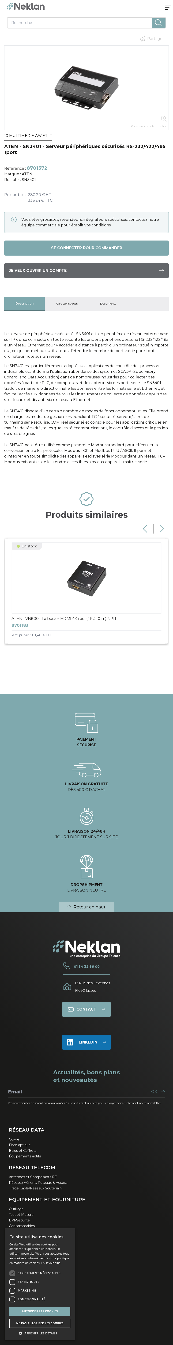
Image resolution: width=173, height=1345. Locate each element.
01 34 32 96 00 (87, 966)
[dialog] (40, 1284)
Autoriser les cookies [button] (40, 1311)
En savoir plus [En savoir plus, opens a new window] (50, 1263)
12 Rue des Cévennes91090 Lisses (92, 987)
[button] (39, 1333)
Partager (152, 39)
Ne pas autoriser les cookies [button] (40, 1323)
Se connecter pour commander (86, 248)
